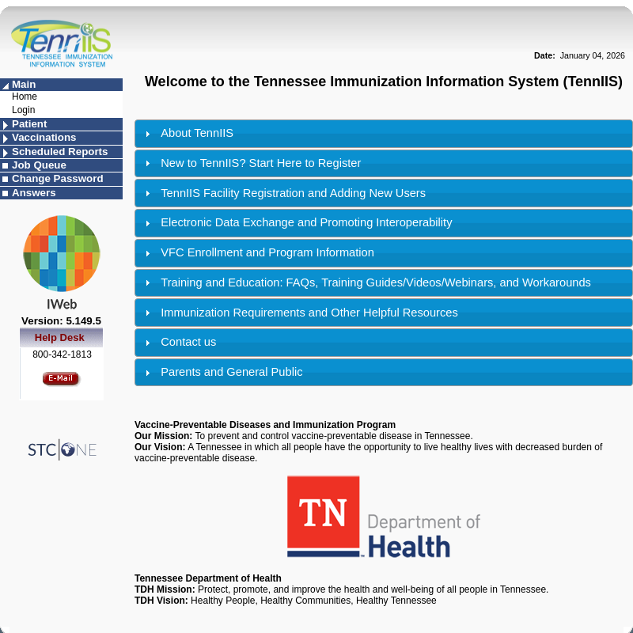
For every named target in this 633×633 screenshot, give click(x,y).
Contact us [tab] (178, 342)
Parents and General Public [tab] (221, 372)
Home (24, 96)
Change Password (58, 178)
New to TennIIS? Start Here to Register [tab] (251, 163)
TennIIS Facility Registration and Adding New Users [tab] (283, 193)
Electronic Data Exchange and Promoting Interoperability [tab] (296, 222)
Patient (29, 124)
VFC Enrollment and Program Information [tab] (257, 253)
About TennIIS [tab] (187, 133)
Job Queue (39, 165)
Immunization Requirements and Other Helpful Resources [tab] (299, 313)
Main (24, 84)
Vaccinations (44, 137)
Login (23, 110)
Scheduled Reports (60, 151)
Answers (34, 193)
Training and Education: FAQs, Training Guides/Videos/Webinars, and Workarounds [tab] (366, 283)
